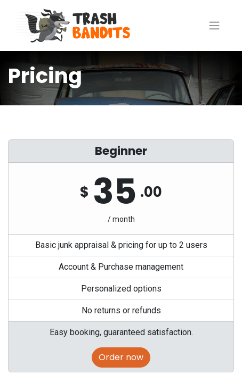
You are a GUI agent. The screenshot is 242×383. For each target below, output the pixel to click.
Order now (121, 357)
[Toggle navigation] (214, 25)
